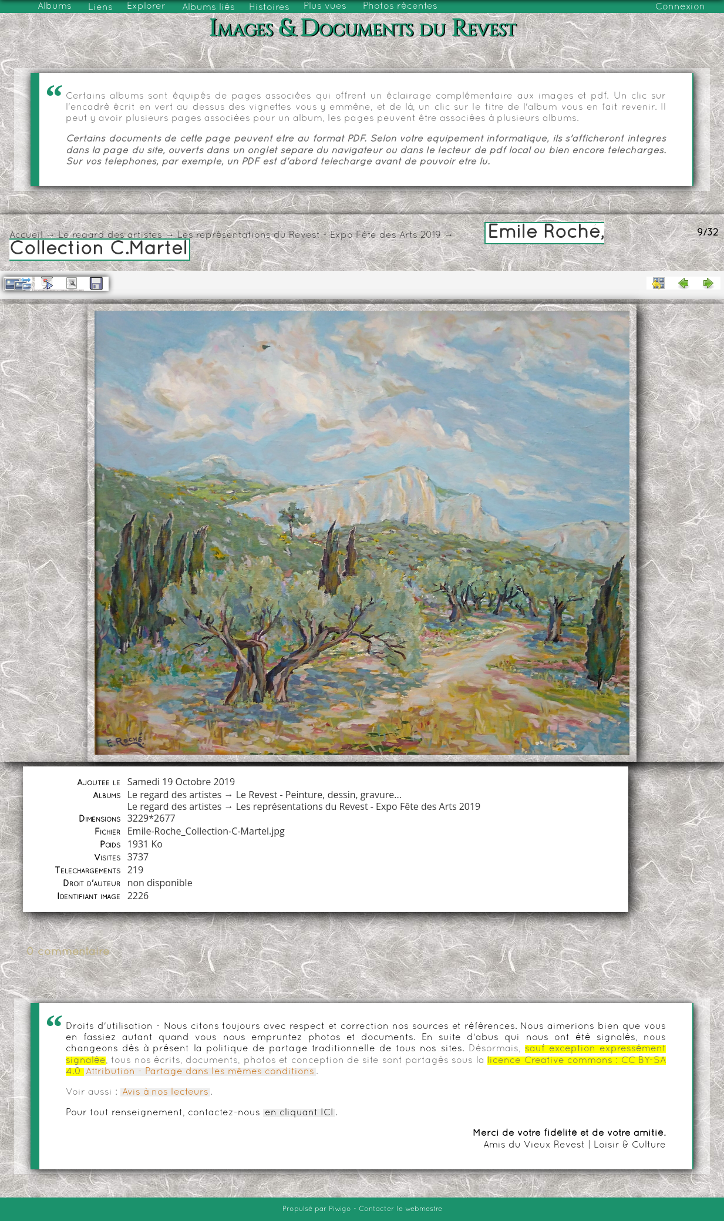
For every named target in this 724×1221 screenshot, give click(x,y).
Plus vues (325, 6)
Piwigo (340, 1209)
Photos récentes (400, 6)
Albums (55, 6)
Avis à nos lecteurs (165, 1092)
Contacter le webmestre (400, 1209)
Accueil (26, 235)
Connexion (680, 7)
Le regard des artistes (110, 235)
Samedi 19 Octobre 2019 (181, 781)
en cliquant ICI (299, 1113)
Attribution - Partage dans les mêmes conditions (200, 1072)
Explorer (146, 6)
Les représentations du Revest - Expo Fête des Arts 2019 (309, 235)
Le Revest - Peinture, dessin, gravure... (319, 794)
